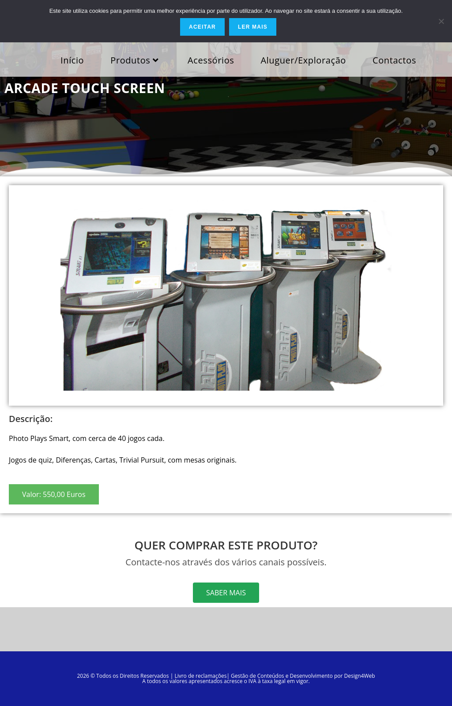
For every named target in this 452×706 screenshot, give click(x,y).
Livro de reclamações (200, 676)
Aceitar (202, 27)
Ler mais (252, 27)
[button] (54, 494)
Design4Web (359, 676)
